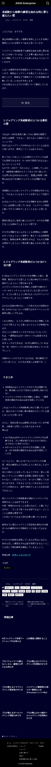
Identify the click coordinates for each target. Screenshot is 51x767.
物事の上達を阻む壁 (21, 555)
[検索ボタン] (47, 3)
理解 (4, 595)
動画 (28, 591)
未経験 (44, 591)
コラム (7, 20)
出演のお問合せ (12, 746)
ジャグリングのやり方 (20, 743)
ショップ (22, 746)
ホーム (9, 743)
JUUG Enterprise (25, 3)
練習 (31, 20)
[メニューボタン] (3, 3)
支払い (21, 756)
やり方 (25, 20)
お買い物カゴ (23, 752)
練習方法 (19, 595)
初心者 (21, 591)
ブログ (42, 743)
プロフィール (33, 743)
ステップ (6, 591)
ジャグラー (25, 588)
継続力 (11, 595)
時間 (38, 591)
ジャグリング (16, 20)
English (41, 746)
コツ (17, 588)
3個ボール (9, 588)
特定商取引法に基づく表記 (28, 759)
